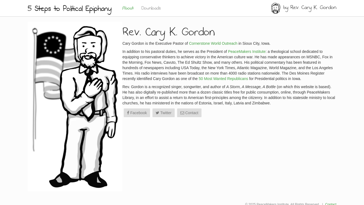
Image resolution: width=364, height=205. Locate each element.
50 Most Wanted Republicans (223, 78)
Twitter (163, 113)
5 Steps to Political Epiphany (70, 9)
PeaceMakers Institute (247, 51)
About (128, 8)
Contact (189, 113)
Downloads (151, 8)
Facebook (137, 113)
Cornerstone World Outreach (213, 43)
